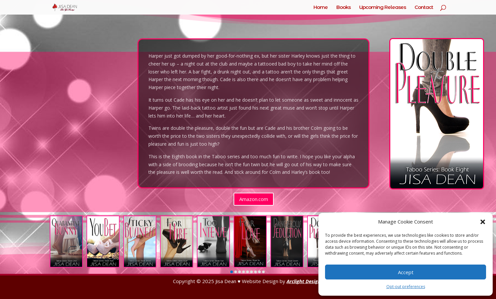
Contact (423, 7)
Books (343, 7)
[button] (482, 222)
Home (320, 7)
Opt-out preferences (405, 286)
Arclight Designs (305, 281)
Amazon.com (253, 199)
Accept (405, 272)
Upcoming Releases (382, 7)
